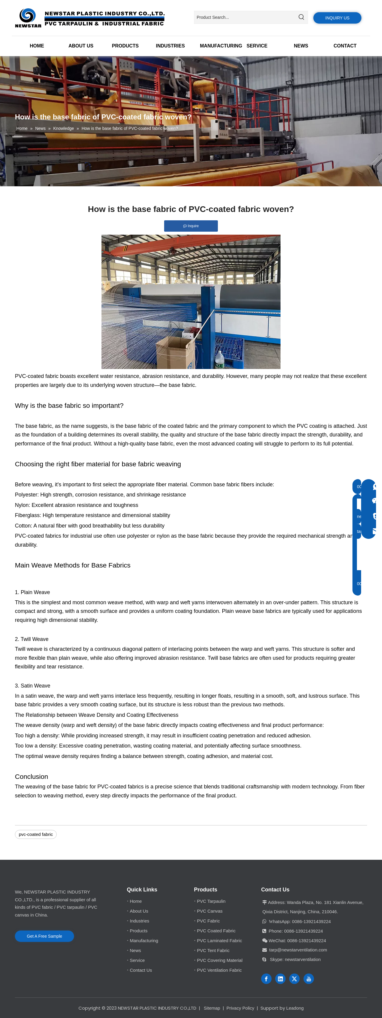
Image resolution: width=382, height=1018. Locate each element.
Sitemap (212, 1008)
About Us (139, 911)
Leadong (295, 1008)
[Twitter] (294, 979)
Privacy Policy (240, 1008)
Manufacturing (144, 940)
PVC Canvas (210, 911)
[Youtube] (309, 979)
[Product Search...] (244, 17)
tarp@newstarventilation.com (298, 949)
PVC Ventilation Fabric (219, 970)
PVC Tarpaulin (211, 901)
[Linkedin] (280, 979)
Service (137, 960)
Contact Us (141, 970)
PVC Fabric (208, 920)
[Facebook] (266, 979)
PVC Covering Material (220, 960)
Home (136, 901)
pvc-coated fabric (36, 834)
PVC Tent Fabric (213, 950)
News (135, 950)
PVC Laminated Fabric (219, 940)
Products (138, 930)
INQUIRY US (337, 18)
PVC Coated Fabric (216, 930)
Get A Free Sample (44, 936)
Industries (139, 920)
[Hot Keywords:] (301, 17)
